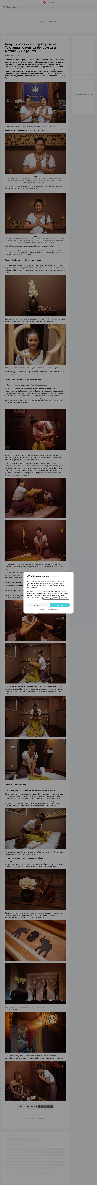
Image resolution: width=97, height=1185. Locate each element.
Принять (60, 605)
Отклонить (38, 605)
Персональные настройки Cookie (48, 609)
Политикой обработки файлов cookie (56, 599)
